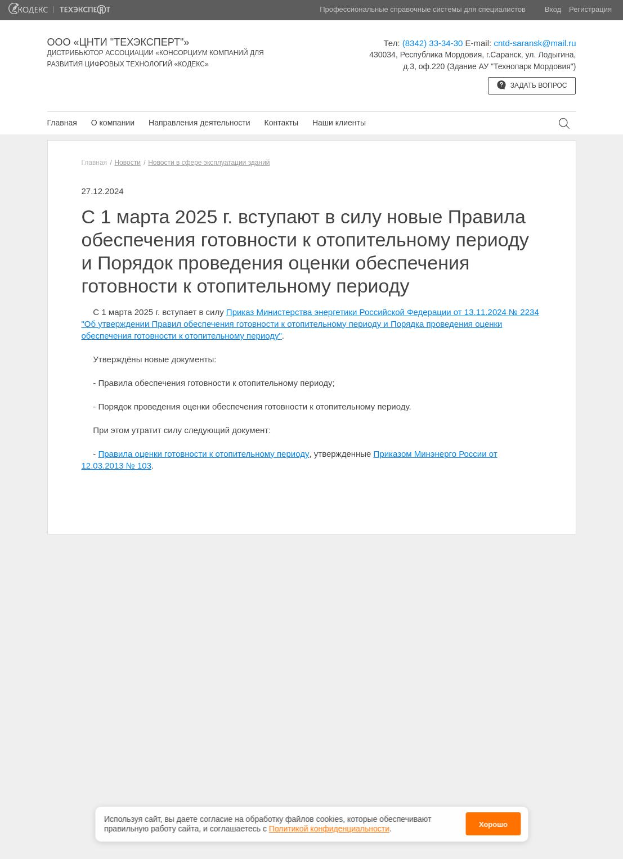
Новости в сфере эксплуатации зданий (209, 163)
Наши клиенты (339, 122)
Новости (127, 163)
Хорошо (493, 821)
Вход (553, 9)
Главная (62, 122)
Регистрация (590, 9)
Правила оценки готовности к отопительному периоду (204, 453)
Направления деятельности (199, 122)
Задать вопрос (532, 84)
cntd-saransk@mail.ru (535, 43)
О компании (113, 122)
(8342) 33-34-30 (432, 43)
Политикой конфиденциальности (329, 824)
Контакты (281, 122)
